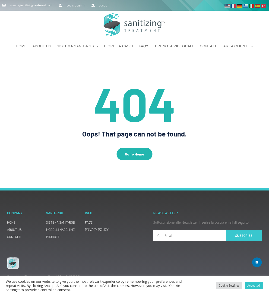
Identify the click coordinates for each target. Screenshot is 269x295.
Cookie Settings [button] (229, 285)
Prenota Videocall (174, 46)
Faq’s (144, 46)
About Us (41, 46)
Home (21, 46)
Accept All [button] (253, 285)
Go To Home (134, 154)
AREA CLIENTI (238, 46)
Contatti (209, 46)
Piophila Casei (118, 46)
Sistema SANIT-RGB (77, 46)
